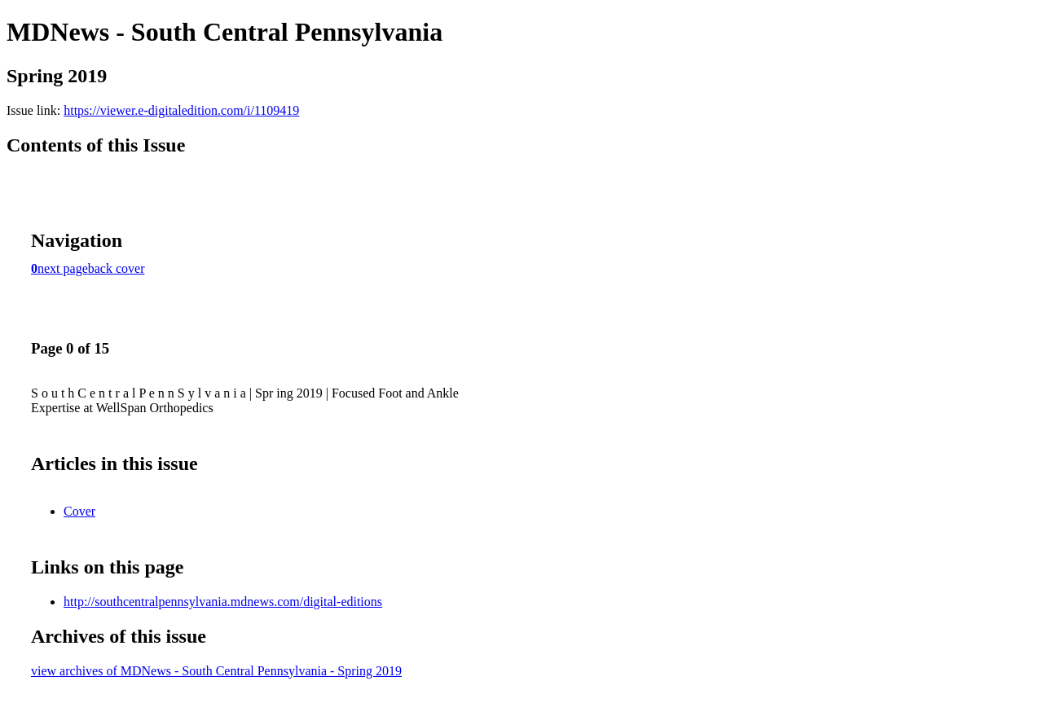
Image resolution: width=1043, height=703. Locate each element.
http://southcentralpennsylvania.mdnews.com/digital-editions (223, 602)
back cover (116, 268)
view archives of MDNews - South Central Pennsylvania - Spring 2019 (216, 671)
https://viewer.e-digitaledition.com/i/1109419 (181, 110)
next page (62, 268)
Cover (79, 511)
